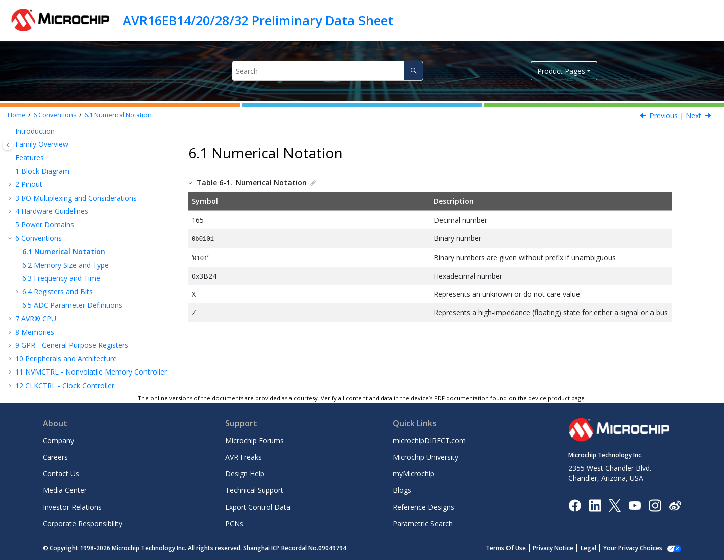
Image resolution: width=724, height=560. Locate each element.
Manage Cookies (638, 548)
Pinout (28, 184)
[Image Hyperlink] (634, 505)
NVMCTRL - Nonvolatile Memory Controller (91, 372)
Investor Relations (72, 507)
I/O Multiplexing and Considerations (76, 198)
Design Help (244, 473)
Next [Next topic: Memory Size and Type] (693, 115)
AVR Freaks (243, 457)
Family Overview (41, 144)
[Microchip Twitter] (615, 504)
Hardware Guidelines (51, 211)
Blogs (402, 490)
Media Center (65, 490)
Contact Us (61, 473)
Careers (55, 457)
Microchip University (425, 457)
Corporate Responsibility (82, 523)
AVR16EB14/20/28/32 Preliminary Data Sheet (258, 20)
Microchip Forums (254, 440)
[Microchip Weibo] (675, 505)
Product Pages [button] (561, 71)
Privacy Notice (564, 548)
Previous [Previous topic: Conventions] (663, 115)
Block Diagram (42, 171)
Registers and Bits (57, 291)
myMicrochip (414, 473)
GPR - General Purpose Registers (71, 345)
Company (58, 440)
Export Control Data (258, 507)
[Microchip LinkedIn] (595, 504)
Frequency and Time (61, 278)
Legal (599, 548)
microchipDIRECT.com (429, 440)
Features (29, 157)
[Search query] (327, 71)
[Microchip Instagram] (654, 504)
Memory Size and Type (65, 265)
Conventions (55, 115)
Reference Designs (423, 507)
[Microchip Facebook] (574, 504)
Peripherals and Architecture (66, 358)
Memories (34, 332)
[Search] (413, 71)
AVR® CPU (35, 318)
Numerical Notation (118, 115)
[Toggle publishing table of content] (8, 145)
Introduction (35, 131)
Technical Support (254, 490)
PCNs (234, 523)
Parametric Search (423, 523)
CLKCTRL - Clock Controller (64, 385)
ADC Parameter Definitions (72, 305)
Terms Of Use (517, 548)
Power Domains (44, 224)
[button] (11, 131)
